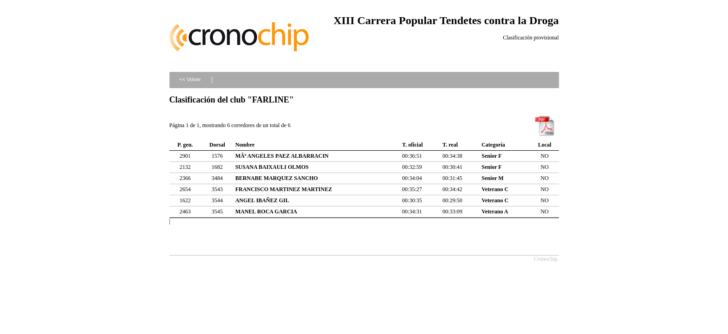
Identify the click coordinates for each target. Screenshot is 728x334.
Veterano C (494, 189)
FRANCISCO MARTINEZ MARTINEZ (283, 189)
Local (545, 144)
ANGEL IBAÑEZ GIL (262, 200)
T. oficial (412, 144)
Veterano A (494, 211)
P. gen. (185, 144)
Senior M (492, 178)
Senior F (491, 156)
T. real (450, 144)
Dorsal (217, 144)
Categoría (493, 144)
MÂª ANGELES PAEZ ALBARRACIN (282, 156)
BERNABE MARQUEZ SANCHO (276, 178)
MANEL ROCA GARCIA (266, 211)
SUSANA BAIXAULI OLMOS (272, 167)
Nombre (245, 144)
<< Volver (190, 79)
